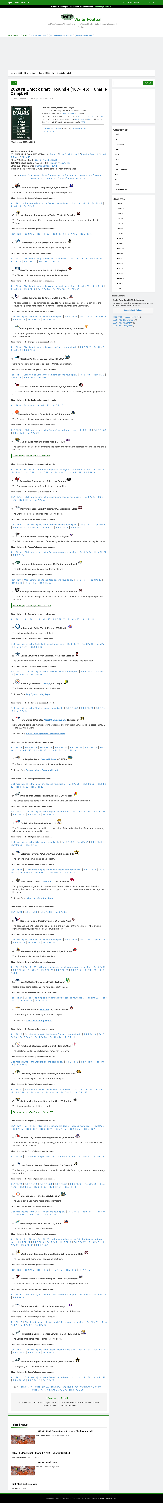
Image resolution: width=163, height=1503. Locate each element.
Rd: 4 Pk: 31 (17, 472)
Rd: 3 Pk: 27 (73, 619)
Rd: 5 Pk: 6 (16, 378)
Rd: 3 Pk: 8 (29, 405)
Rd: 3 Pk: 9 (99, 469)
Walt (40, 1467)
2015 (117, 259)
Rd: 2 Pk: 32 (92, 998)
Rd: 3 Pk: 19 (100, 525)
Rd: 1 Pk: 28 (16, 870)
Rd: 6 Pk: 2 (48, 527)
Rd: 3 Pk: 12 (89, 497)
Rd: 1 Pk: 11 (16, 580)
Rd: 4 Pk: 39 (99, 812)
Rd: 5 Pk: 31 (99, 1156)
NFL (116, 164)
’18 (88, 116)
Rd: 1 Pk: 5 (16, 1239)
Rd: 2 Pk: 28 (90, 870)
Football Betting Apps (84, 35)
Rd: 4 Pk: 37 (100, 552)
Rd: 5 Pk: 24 (55, 873)
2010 (117, 284)
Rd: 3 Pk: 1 (84, 203)
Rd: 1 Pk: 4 (16, 286)
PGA (117, 174)
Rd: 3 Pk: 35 (83, 286)
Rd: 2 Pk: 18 (73, 1212)
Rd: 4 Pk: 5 (85, 940)
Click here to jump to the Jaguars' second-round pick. (64, 469)
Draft (13, 83)
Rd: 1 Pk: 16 (16, 552)
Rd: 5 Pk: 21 (82, 842)
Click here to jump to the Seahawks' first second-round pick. (54, 998)
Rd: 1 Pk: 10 (16, 430)
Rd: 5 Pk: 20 (30, 261)
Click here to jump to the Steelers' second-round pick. (37, 708)
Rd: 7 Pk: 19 (50, 1215)
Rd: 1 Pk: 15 (16, 525)
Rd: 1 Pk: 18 (29, 1239)
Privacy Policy (111, 1498)
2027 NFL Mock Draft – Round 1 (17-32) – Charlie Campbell (41, 1453)
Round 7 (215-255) (76, 178)
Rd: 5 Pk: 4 (98, 286)
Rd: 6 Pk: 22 (47, 970)
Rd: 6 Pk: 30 (52, 1092)
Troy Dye (45, 683)
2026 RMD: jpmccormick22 (125, 317)
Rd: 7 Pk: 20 (37, 787)
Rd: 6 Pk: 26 (62, 970)
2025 (117, 209)
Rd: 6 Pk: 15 (25, 500)
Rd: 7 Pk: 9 (89, 472)
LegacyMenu (13, 35)
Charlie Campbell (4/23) (46, 160)
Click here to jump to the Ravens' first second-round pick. (53, 870)
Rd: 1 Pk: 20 (29, 469)
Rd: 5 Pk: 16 (58, 234)
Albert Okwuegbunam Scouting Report (45, 734)
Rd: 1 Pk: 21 (16, 812)
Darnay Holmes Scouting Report (42, 770)
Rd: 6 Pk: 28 (16, 845)
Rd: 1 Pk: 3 (16, 258)
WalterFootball (88, 19)
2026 (117, 204)
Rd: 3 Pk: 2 (29, 234)
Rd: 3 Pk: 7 (85, 347)
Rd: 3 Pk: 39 (84, 812)
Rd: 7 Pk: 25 (31, 845)
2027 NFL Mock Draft (130, 3)
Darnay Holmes (48, 759)
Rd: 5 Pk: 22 (34, 814)
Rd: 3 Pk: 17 (59, 619)
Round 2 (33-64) (58, 175)
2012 (117, 274)
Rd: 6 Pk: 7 (16, 350)
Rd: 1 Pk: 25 (30, 967)
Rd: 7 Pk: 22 (66, 1092)
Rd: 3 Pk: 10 (85, 430)
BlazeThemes (99, 1498)
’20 (91, 116)
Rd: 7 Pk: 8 (58, 405)
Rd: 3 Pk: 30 (86, 1089)
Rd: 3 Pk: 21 (96, 258)
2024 (117, 214)
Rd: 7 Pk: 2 (72, 234)
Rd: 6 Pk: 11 (48, 814)
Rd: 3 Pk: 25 (99, 967)
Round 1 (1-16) (26, 175)
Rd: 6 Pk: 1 (16, 206)
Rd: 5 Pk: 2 (99, 375)
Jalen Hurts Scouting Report (40, 898)
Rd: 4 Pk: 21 (99, 1350)
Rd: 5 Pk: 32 (33, 527)
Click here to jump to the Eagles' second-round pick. (50, 812)
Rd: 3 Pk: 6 (38, 1242)
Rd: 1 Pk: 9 (16, 469)
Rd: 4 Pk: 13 (100, 1295)
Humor (118, 149)
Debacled (98, 7)
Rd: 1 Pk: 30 (16, 1089)
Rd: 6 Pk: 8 (18, 433)
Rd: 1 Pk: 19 (30, 619)
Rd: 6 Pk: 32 (45, 583)
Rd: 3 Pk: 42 (26, 873)
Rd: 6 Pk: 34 (55, 750)
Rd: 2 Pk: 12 (73, 644)
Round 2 (75, 154)
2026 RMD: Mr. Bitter (122, 323)
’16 (82, 116)
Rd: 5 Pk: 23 (46, 912)
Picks (117, 179)
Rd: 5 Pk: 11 (31, 472)
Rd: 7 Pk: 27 (39, 500)
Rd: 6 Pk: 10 (60, 472)
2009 (117, 289)
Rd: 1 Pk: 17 (16, 671)
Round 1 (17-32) (41, 175)
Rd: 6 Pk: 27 (75, 472)
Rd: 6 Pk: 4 (16, 289)
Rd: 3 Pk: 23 (31, 747)
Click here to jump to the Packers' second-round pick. (51, 1089)
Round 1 (53, 154)
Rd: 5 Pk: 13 (88, 619)
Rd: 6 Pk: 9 (96, 842)
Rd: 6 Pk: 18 (36, 647)
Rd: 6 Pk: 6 (94, 1242)
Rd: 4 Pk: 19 (76, 1184)
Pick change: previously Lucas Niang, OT (32, 1112)
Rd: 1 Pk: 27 (16, 998)
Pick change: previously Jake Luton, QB (31, 605)
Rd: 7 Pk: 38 (62, 527)
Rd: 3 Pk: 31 (19, 527)
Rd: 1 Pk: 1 (15, 203)
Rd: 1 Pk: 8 (16, 405)
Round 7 (27, 157)
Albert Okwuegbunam (55, 720)
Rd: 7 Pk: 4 (29, 289)
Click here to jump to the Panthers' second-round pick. (50, 375)
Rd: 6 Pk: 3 (44, 261)
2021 (83, 122)
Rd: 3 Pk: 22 (68, 842)
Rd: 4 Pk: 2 (42, 1270)
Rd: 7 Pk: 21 (58, 261)
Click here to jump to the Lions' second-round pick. (48, 258)
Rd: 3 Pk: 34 (46, 747)
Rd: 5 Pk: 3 (16, 261)
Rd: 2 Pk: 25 (73, 784)
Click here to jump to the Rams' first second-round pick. (38, 784)
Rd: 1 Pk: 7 (16, 375)
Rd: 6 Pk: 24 (61, 912)
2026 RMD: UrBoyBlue (122, 326)
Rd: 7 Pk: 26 (19, 320)
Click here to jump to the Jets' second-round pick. (48, 580)
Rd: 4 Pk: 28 (41, 873)
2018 (117, 244)
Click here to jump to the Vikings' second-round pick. (65, 967)
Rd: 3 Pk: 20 (88, 784)
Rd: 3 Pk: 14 (85, 552)
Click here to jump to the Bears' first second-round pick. (38, 1212)
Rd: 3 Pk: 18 (87, 671)
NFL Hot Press (121, 169)
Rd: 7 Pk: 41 (73, 289)
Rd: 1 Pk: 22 (16, 967)
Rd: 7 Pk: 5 (76, 970)
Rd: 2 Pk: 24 (24, 1242)
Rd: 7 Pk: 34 (34, 320)
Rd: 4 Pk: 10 (17, 1129)
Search (148, 83)
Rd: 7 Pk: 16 (70, 750)
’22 (102, 116)
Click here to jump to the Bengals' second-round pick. (49, 203)
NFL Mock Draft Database (24, 1484)
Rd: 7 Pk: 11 (70, 873)
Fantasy (118, 139)
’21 (95, 116)
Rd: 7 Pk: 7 (43, 378)
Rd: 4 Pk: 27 (26, 1325)
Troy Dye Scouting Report (38, 694)
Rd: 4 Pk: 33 (76, 747)
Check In (24, 35)
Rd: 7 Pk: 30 (33, 433)
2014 (117, 264)
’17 (85, 116)
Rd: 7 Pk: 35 (90, 970)
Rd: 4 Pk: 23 (41, 1037)
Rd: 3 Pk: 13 (86, 525)
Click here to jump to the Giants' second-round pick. (49, 286)
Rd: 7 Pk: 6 (29, 350)
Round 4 (94, 154)
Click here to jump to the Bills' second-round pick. (35, 842)
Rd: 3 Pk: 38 (72, 708)
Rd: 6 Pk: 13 (22, 1092)
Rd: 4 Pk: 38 (26, 1001)
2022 (90, 119)
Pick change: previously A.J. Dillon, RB (31, 456)
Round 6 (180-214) (58, 178)
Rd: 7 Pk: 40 (77, 527)
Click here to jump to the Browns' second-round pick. (50, 430)
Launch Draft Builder (133, 310)
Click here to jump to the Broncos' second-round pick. (51, 525)
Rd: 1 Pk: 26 (43, 1239)
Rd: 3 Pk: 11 (87, 644)
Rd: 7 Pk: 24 (44, 289)
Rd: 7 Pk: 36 (49, 320)
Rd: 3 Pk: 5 (85, 375)
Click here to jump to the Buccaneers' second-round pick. (53, 497)
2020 (117, 234)
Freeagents (119, 144)
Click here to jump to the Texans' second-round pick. (36, 317)
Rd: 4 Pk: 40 (19, 814)
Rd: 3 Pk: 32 (85, 1156)
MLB (117, 154)
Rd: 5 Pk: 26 (91, 747)
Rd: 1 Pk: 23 (16, 747)
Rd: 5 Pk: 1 (97, 203)
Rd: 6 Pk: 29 (37, 1092)
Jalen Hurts (48, 881)
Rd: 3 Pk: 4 (81, 580)
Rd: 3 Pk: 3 (82, 258)
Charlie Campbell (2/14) (46, 166)
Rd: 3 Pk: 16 (44, 619)
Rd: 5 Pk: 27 (80, 1242)
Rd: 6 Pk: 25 (25, 750)
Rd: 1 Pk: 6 (16, 347)
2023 (117, 219)
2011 (117, 279)
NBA (117, 159)
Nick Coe (44, 1009)
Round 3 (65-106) (75, 175)
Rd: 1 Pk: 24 (16, 912)
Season (118, 184)
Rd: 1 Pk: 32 (16, 1156)
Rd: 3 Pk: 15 (95, 580)
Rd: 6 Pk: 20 (22, 787)
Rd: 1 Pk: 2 (16, 234)
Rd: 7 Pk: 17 (36, 674)
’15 (79, 116)
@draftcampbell (68, 113)
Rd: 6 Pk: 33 (40, 750)
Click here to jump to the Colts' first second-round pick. (37, 644)
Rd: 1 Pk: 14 (16, 497)
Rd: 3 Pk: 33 (100, 430)
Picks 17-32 (64, 154)
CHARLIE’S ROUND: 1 (79, 129)
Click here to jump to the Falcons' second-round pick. (51, 552)
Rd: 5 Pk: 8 (65, 1242)
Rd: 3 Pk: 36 (61, 747)
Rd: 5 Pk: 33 (22, 674)
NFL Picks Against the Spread (61, 35)
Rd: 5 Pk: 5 (99, 347)
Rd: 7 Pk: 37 (42, 1245)
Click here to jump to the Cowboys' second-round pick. (51, 671)
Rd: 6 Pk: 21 (21, 1215)
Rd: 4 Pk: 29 (87, 708)
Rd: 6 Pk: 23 (43, 405)
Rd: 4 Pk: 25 (86, 317)
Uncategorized (121, 189)
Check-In (107, 7)
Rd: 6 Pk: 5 (29, 378)
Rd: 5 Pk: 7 (52, 1242)
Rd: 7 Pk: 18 (21, 711)
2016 (117, 254)
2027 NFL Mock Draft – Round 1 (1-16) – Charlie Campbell (64, 1431)
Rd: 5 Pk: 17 (88, 1212)
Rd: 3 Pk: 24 (31, 912)
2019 (82, 119)
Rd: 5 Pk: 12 (16, 583)
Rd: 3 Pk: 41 (19, 970)
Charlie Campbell (19, 98)
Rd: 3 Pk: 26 (71, 317)
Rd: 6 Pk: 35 (41, 1001)
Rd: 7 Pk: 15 (86, 234)
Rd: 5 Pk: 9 (33, 970)
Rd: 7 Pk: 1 (29, 206)
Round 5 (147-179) (40, 178)
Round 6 (17, 157)
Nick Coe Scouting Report (39, 1020)
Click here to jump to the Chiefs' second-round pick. (50, 1156)
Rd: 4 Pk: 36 (43, 234)
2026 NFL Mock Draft (39, 35)
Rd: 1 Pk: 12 (16, 619)
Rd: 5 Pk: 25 (100, 317)
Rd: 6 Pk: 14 (21, 647)
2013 (117, 269)
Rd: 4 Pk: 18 (87, 1062)
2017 (77, 119)
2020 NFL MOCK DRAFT (52, 129)
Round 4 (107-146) (93, 175)
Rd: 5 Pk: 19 (46, 472)
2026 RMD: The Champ (123, 320)
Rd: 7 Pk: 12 (35, 1215)
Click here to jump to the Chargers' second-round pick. (50, 347)
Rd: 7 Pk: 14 (18, 555)
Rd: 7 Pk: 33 (59, 289)
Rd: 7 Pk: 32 (27, 1245)
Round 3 (85, 154)
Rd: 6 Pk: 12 (30, 583)
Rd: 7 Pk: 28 (81, 1092)
